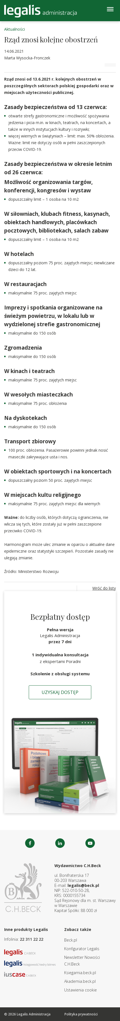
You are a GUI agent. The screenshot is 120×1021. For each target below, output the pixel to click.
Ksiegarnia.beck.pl (80, 972)
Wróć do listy (104, 588)
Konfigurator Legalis (81, 948)
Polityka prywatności (81, 1014)
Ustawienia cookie (80, 990)
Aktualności (14, 29)
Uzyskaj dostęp (60, 692)
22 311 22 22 (31, 939)
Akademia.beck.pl (80, 981)
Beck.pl (70, 940)
